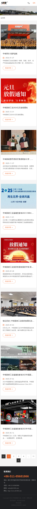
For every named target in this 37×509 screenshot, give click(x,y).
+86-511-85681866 (16, 476)
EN (34, 3)
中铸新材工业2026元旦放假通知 (15, 108)
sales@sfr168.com (13, 488)
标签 (24, 505)
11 (33, 456)
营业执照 (18, 503)
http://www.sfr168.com (15, 491)
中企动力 (19, 500)
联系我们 (7, 472)
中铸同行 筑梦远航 (10, 54)
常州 (23, 500)
